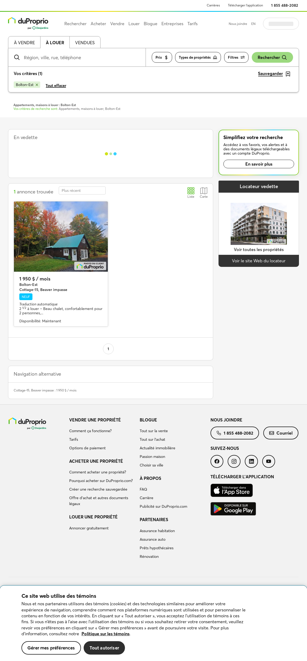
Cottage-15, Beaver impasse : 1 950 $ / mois (45, 390)
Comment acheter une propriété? (97, 472)
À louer (55, 42)
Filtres (236, 57)
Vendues (85, 42)
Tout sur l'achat (152, 439)
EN (253, 24)
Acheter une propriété (96, 461)
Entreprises (172, 23)
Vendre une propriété (95, 420)
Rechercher (272, 57)
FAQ (143, 489)
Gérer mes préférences (51, 648)
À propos (150, 478)
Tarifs (73, 439)
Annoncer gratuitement (89, 528)
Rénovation (149, 556)
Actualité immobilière (157, 448)
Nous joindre (238, 24)
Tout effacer (56, 85)
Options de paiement (87, 448)
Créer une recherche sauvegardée (98, 489)
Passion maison (152, 456)
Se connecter (281, 23)
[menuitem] (102, 434)
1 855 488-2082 (284, 5)
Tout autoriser (104, 648)
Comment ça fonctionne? (90, 430)
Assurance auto (152, 539)
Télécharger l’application (245, 5)
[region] (153, 623)
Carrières (213, 5)
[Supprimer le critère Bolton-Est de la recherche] (27, 84)
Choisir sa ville (151, 465)
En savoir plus (258, 164)
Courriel (281, 433)
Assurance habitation (157, 530)
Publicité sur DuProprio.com (163, 506)
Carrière (146, 497)
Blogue (148, 420)
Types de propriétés (198, 57)
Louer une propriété (93, 517)
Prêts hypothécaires (156, 548)
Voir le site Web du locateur (259, 260)
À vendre (24, 42)
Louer (134, 23)
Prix (162, 57)
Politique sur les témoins (106, 633)
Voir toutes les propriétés (259, 249)
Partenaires (154, 519)
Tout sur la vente (154, 430)
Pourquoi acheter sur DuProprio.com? (101, 480)
